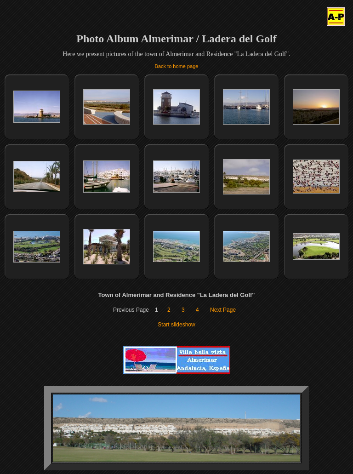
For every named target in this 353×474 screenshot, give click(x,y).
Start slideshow (176, 324)
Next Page (223, 310)
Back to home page (177, 66)
